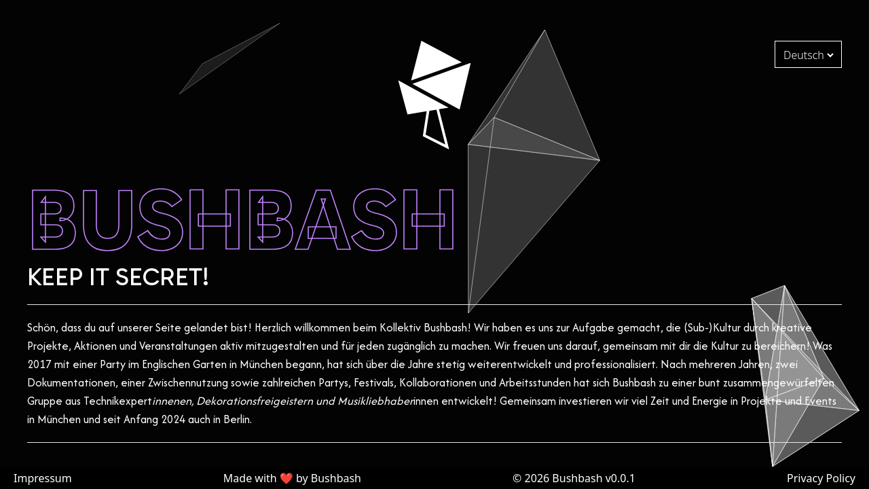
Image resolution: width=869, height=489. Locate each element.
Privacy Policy (821, 478)
